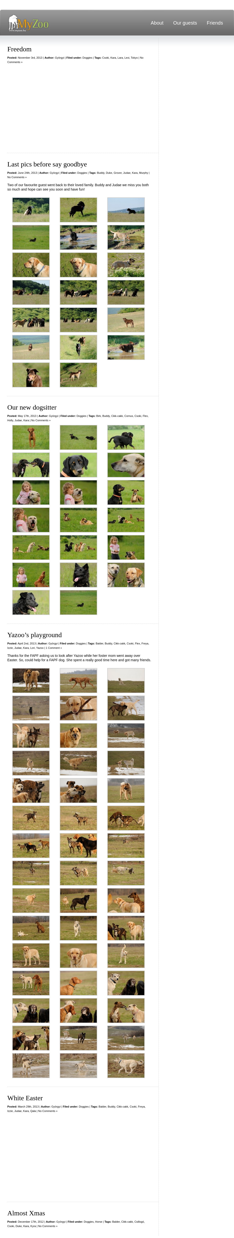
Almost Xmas (26, 1213)
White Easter (25, 1098)
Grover (118, 172)
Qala (33, 1111)
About (157, 23)
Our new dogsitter (32, 407)
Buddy (100, 172)
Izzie (10, 647)
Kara (113, 57)
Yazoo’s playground (34, 635)
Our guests (185, 23)
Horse (98, 1221)
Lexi (126, 57)
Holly (10, 420)
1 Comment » (54, 647)
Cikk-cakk (117, 415)
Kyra (33, 1226)
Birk (98, 415)
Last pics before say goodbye (47, 164)
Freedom (19, 49)
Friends (215, 23)
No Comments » (17, 177)
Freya (145, 643)
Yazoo (40, 647)
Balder (99, 643)
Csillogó (139, 1221)
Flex (145, 415)
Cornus (128, 415)
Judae (126, 172)
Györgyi (59, 57)
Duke (109, 172)
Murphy (143, 172)
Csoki (105, 57)
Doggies (87, 57)
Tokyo (134, 57)
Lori (32, 647)
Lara (120, 57)
